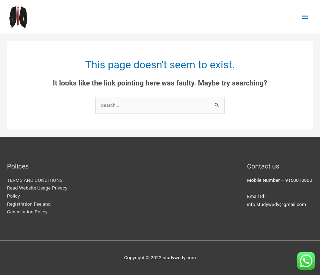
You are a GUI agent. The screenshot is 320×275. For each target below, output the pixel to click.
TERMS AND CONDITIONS (35, 180)
